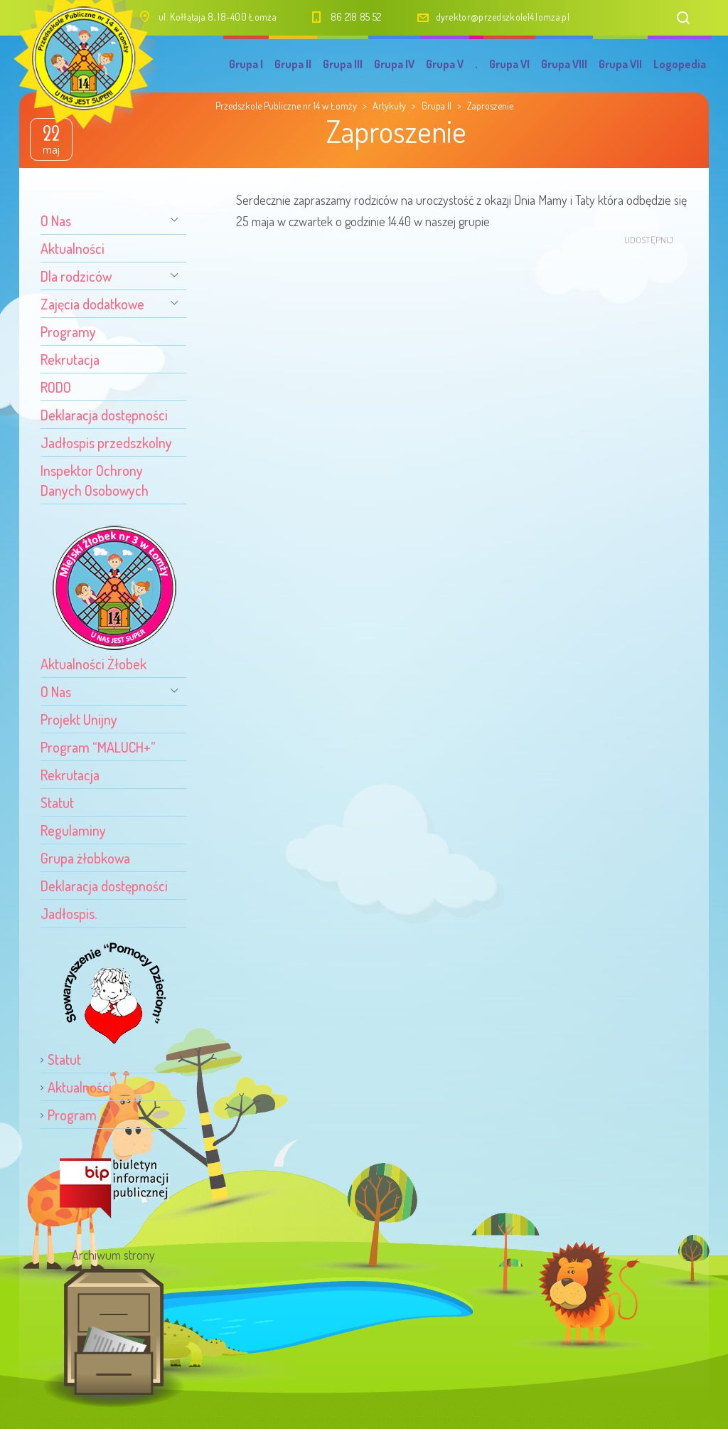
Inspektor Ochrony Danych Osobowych (95, 480)
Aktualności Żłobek (93, 663)
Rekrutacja (70, 359)
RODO (56, 387)
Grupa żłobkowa (85, 858)
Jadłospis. (69, 913)
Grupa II (292, 64)
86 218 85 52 (356, 17)
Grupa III (343, 64)
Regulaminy (73, 830)
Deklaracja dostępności (104, 414)
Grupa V (445, 64)
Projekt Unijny (79, 719)
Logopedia (679, 64)
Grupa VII (620, 64)
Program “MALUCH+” (98, 747)
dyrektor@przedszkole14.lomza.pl (502, 17)
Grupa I (246, 64)
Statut (57, 802)
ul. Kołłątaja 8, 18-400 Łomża (218, 17)
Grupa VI (509, 64)
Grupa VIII (564, 64)
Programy (68, 331)
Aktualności (73, 248)
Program (72, 1114)
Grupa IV (394, 64)
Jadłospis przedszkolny (106, 442)
